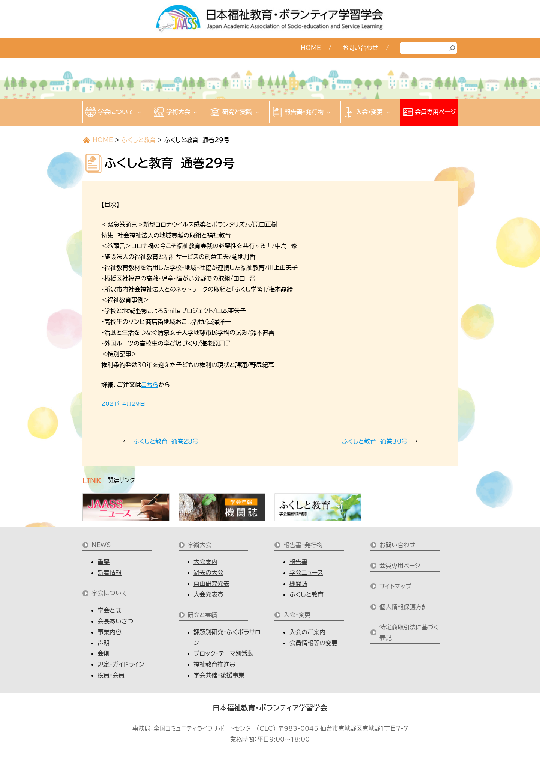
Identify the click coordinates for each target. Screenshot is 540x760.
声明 (104, 643)
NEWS (101, 545)
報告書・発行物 (303, 545)
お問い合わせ (398, 545)
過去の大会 (209, 573)
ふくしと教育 (139, 140)
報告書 (299, 562)
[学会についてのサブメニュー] (139, 112)
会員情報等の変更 (314, 643)
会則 (104, 653)
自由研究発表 (212, 584)
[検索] (452, 48)
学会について (110, 593)
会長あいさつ (116, 621)
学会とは (109, 610)
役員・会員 (111, 675)
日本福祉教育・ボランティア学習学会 (270, 707)
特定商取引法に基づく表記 (409, 632)
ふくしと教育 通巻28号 (165, 441)
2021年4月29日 (123, 403)
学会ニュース (306, 573)
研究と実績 (202, 615)
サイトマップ (395, 586)
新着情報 (110, 573)
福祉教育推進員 (215, 664)
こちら (149, 385)
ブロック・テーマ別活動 (224, 653)
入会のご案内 (308, 632)
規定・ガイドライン (121, 664)
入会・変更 (297, 615)
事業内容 (110, 632)
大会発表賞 (209, 594)
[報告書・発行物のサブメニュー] (329, 112)
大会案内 (206, 562)
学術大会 (200, 545)
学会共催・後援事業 (219, 675)
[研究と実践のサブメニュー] (257, 112)
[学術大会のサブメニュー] (195, 112)
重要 (104, 562)
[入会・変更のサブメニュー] (388, 112)
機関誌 (299, 584)
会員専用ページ (400, 566)
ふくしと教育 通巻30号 (374, 441)
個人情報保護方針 (404, 607)
